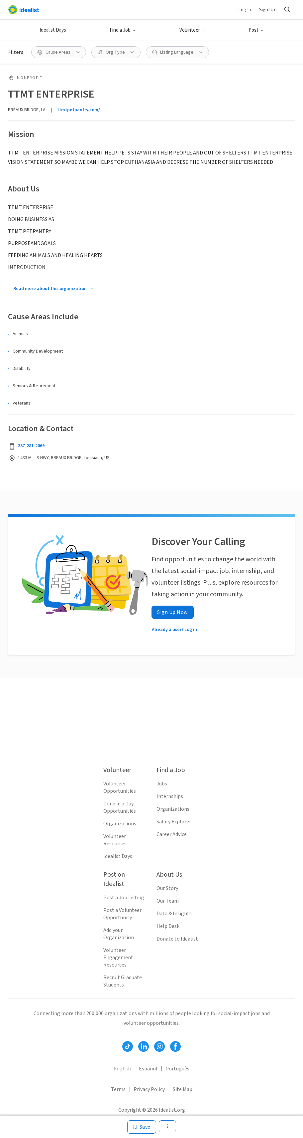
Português (177, 1068)
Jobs (161, 783)
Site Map (182, 1089)
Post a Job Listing (123, 897)
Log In (244, 9)
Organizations (119, 823)
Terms (118, 1089)
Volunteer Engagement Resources (118, 958)
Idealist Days (53, 30)
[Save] (141, 1127)
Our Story (167, 888)
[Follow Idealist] (127, 1046)
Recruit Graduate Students (122, 981)
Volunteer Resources (115, 840)
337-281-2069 (31, 445)
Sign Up (267, 9)
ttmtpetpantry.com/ (78, 110)
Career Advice (171, 834)
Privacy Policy (149, 1089)
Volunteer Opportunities (119, 787)
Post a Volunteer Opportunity (122, 914)
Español (148, 1068)
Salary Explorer (173, 821)
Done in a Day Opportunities (119, 807)
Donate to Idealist (177, 939)
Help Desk (167, 926)
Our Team (167, 901)
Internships (169, 796)
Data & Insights (174, 913)
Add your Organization (118, 934)
